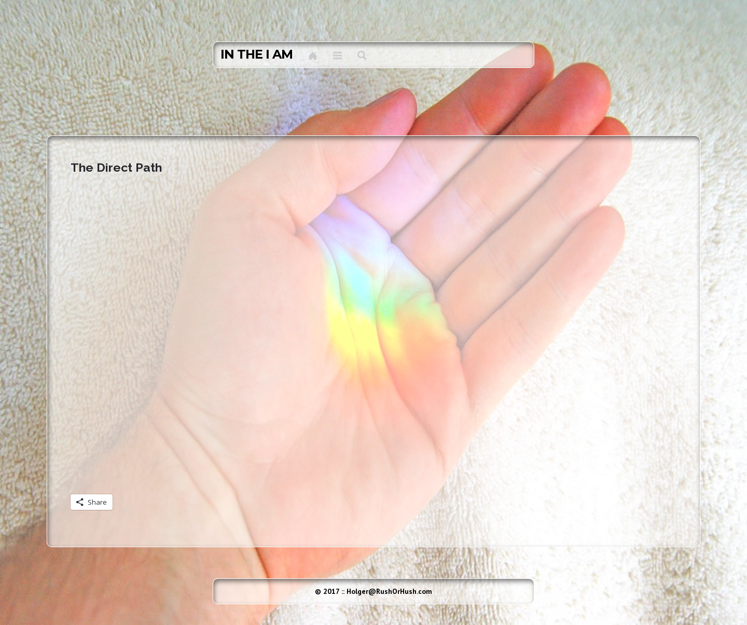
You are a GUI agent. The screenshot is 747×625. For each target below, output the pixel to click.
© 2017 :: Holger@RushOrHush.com (373, 591)
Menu (337, 55)
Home (312, 55)
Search (361, 55)
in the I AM (256, 54)
